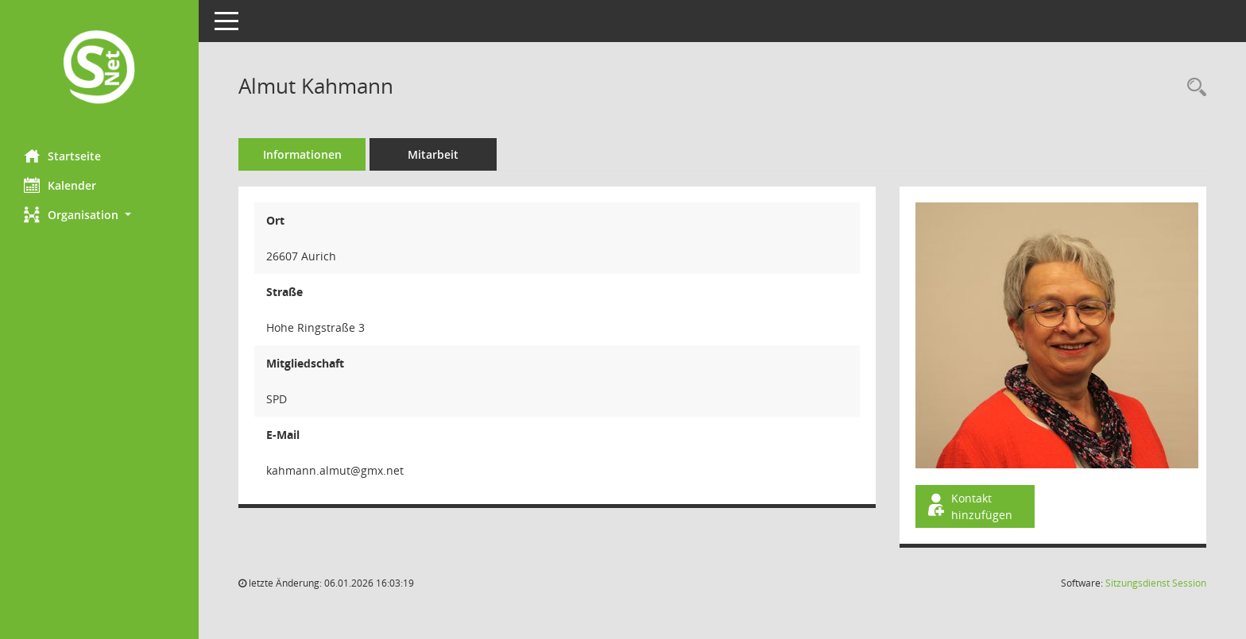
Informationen (302, 154)
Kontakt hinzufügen (968, 506)
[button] (99, 214)
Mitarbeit (433, 154)
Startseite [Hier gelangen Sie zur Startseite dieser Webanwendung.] (62, 156)
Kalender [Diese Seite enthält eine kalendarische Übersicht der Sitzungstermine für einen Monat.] (60, 185)
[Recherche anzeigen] (1192, 88)
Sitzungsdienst (1155, 583)
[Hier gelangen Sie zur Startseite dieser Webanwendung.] (99, 69)
